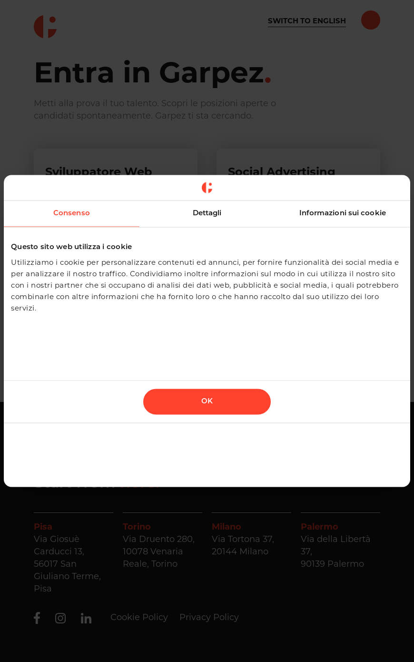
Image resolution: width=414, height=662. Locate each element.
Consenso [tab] (71, 213)
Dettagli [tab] (207, 213)
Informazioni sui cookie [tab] (342, 213)
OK (207, 401)
